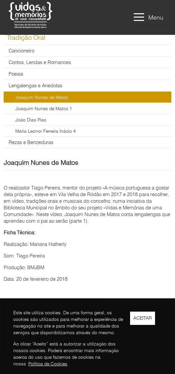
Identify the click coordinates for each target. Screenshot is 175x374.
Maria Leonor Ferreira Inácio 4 (45, 131)
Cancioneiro (21, 51)
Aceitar (142, 318)
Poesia (16, 74)
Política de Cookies (47, 364)
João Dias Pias (30, 120)
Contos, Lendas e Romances (40, 62)
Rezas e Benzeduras (31, 142)
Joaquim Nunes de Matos (41, 97)
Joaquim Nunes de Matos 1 (43, 109)
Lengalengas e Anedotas (35, 86)
